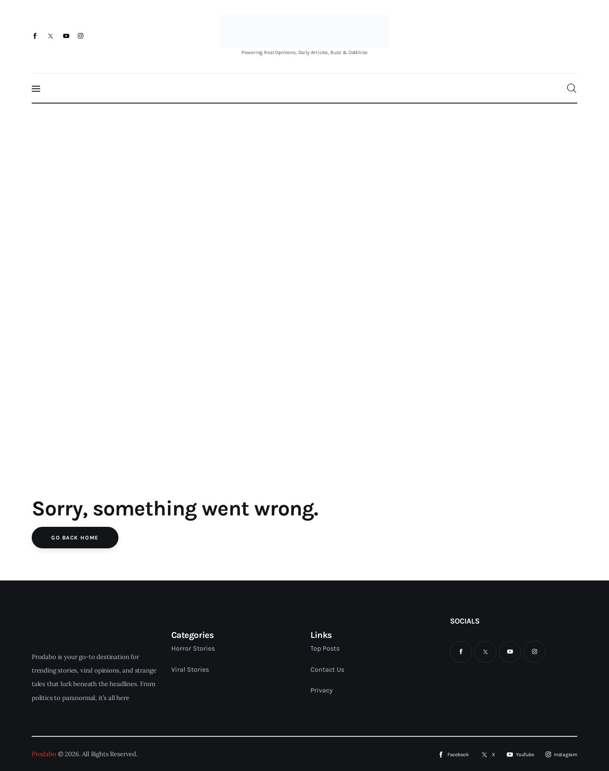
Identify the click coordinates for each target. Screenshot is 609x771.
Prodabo (44, 754)
